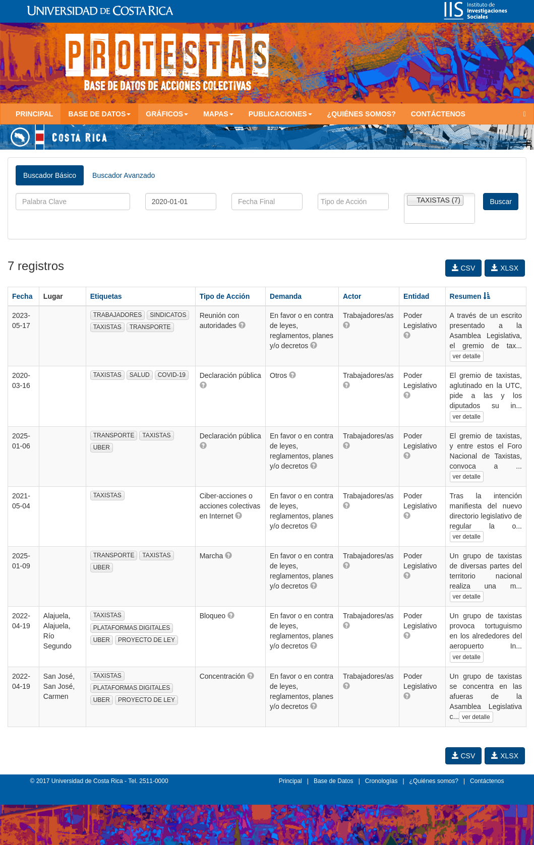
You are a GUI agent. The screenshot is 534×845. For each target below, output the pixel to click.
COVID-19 (172, 374)
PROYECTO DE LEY (146, 639)
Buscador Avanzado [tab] (123, 175)
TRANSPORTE (150, 327)
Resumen (470, 296)
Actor (352, 296)
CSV (464, 268)
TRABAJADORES (117, 314)
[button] (242, 325)
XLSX (504, 268)
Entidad (416, 296)
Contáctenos (438, 114)
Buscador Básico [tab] (49, 175)
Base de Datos (333, 781)
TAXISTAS (107, 327)
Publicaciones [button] (280, 114)
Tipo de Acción (225, 296)
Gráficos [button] (167, 114)
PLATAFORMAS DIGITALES (131, 627)
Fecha (22, 296)
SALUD (140, 374)
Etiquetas (106, 296)
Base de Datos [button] (99, 114)
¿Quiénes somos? (361, 114)
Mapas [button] (218, 114)
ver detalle (467, 356)
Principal (34, 114)
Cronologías (381, 781)
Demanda (286, 296)
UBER (101, 447)
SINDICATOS (168, 314)
